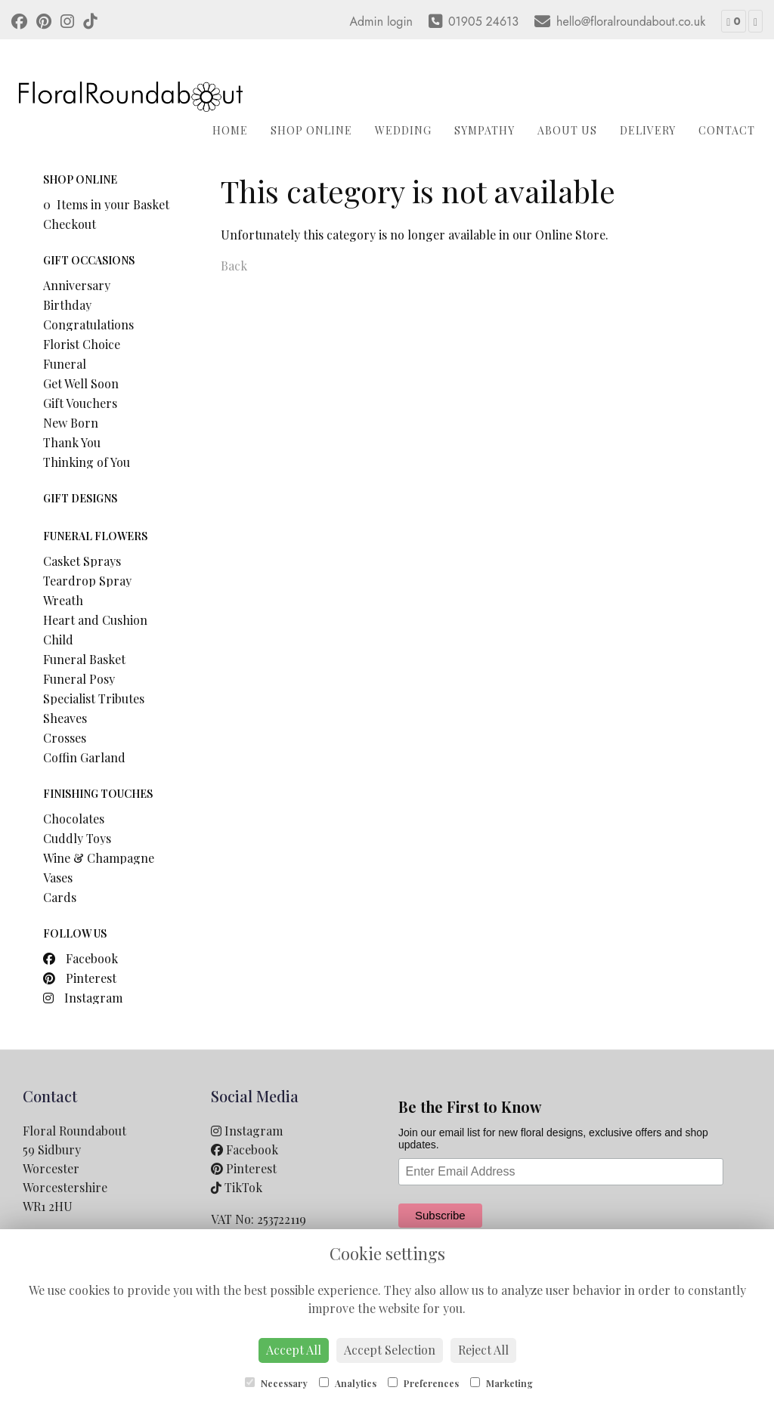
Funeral (64, 364)
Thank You (72, 442)
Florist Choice (81, 344)
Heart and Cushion (95, 620)
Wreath (63, 600)
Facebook (80, 958)
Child (58, 639)
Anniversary (76, 285)
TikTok (236, 1187)
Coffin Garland (84, 757)
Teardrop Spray (87, 581)
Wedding (403, 130)
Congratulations (88, 324)
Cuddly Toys (77, 838)
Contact (726, 130)
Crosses (64, 738)
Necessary (276, 1383)
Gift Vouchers (80, 403)
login (400, 21)
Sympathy (484, 130)
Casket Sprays (82, 561)
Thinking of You (86, 462)
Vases (58, 877)
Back (234, 265)
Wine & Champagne (98, 858)
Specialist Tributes (93, 698)
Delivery (648, 130)
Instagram (82, 998)
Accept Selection (389, 1350)
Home (230, 130)
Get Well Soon (81, 383)
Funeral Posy (79, 679)
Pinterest (79, 978)
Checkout (69, 224)
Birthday (67, 305)
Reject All (483, 1350)
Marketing (501, 1383)
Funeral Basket (84, 659)
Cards (59, 897)
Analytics (347, 1383)
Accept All (293, 1350)
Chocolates (73, 819)
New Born (70, 423)
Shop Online (311, 130)
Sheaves (65, 718)
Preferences (423, 1383)
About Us (567, 130)
